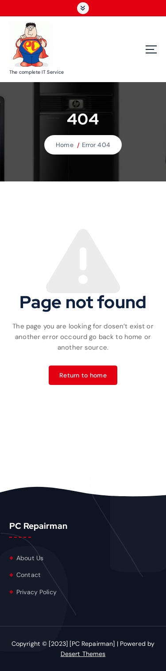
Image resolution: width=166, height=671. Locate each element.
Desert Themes (83, 654)
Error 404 (96, 145)
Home (64, 145)
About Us (29, 558)
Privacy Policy (36, 592)
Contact (28, 575)
